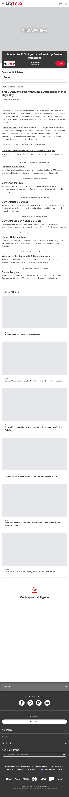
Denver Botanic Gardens (15, 201)
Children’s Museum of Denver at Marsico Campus (28, 150)
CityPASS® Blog (8, 87)
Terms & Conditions (14, 769)
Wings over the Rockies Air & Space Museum (26, 256)
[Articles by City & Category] (34, 77)
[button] (34, 686)
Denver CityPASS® (9, 128)
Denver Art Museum (12, 182)
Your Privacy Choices (52, 769)
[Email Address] (34, 755)
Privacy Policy (57, 766)
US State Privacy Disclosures (17, 766)
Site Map (31, 769)
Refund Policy (41, 766)
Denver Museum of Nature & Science (21, 221)
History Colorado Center (15, 237)
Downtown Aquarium (13, 166)
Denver (20, 87)
